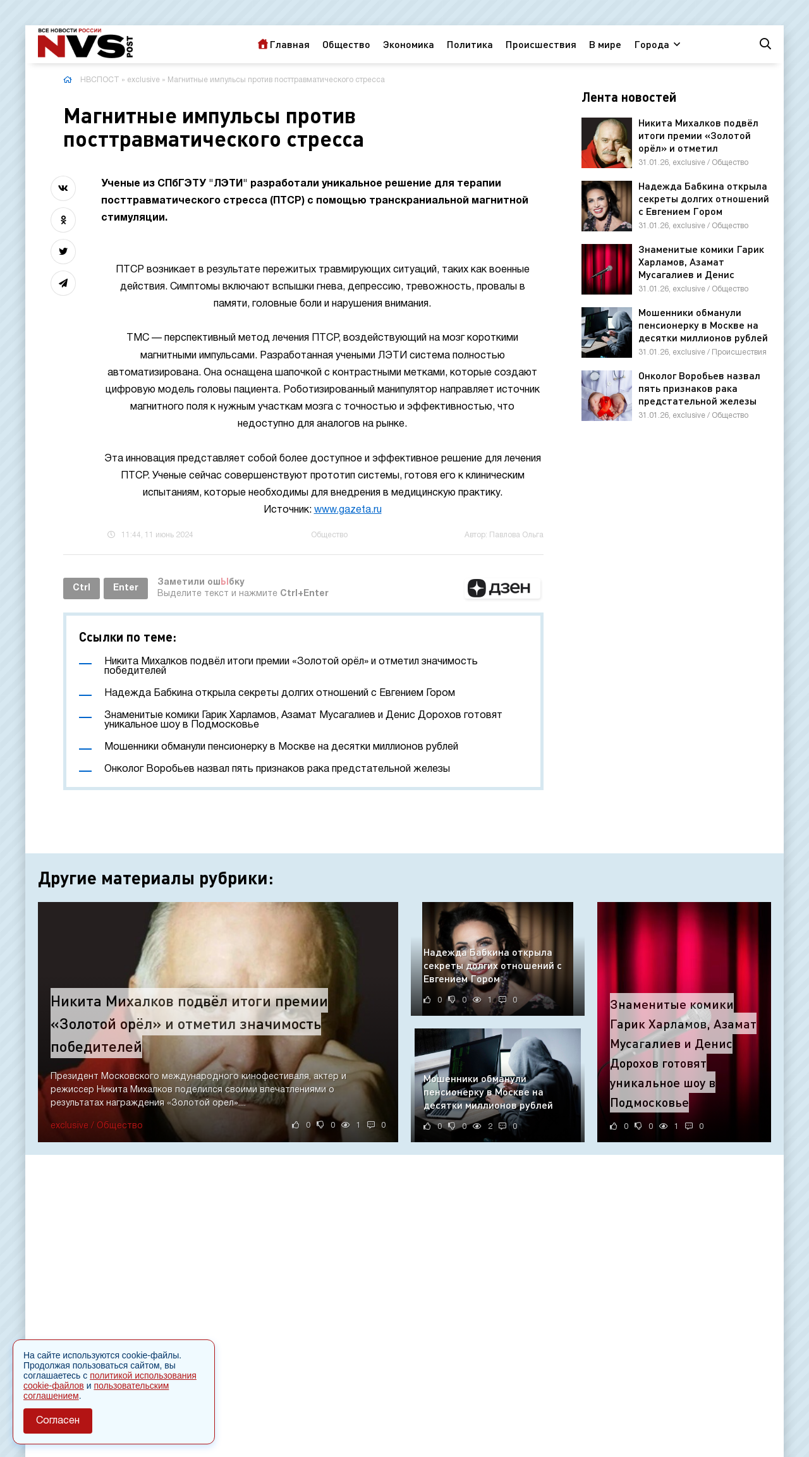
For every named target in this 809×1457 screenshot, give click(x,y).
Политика (470, 44)
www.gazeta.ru (348, 510)
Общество (346, 44)
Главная (289, 44)
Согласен (58, 1421)
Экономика (408, 44)
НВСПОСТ (99, 79)
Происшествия (541, 44)
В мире (605, 44)
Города (651, 44)
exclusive (143, 79)
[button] (502, 588)
